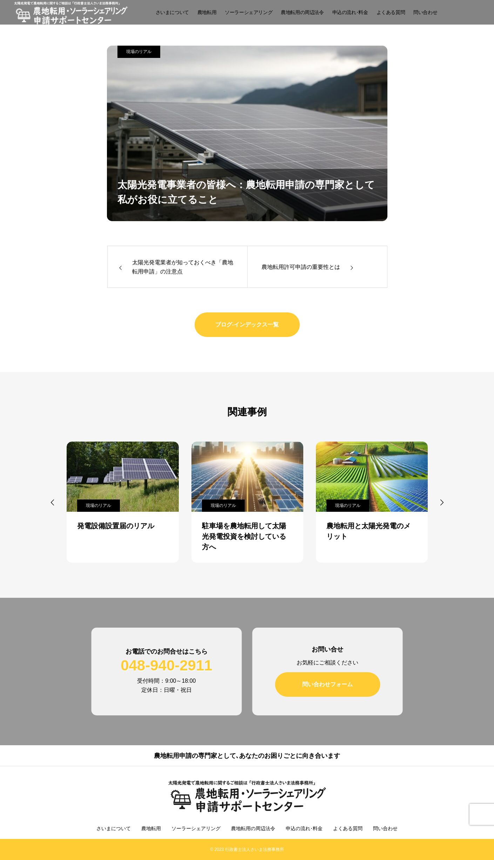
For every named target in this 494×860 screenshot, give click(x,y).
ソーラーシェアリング (248, 12)
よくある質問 (391, 12)
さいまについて (172, 12)
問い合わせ (425, 12)
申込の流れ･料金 (350, 12)
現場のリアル (138, 51)
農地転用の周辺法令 (302, 12)
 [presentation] (52, 502)
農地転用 (206, 12)
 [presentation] (441, 502)
